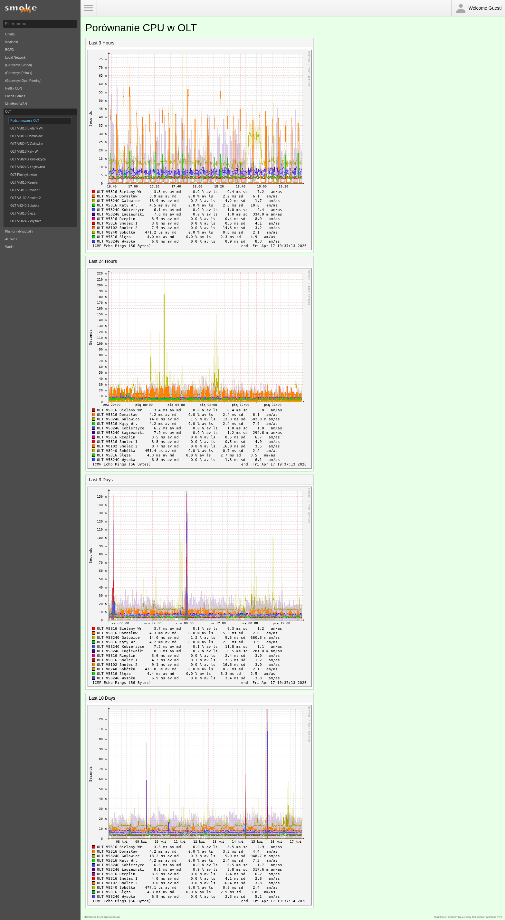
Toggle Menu (89, 8)
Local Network (15, 57)
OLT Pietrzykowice (23, 175)
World (9, 247)
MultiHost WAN (16, 104)
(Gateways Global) (18, 65)
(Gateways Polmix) (18, 73)
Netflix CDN (13, 88)
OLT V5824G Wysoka (25, 221)
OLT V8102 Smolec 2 (25, 198)
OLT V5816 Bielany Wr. (26, 128)
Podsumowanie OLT (24, 120)
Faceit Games (15, 96)
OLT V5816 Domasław (26, 136)
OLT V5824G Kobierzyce (28, 159)
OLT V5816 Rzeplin (24, 182)
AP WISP (12, 239)
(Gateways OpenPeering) (23, 80)
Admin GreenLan (110, 916)
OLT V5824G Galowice (26, 144)
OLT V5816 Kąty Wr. (25, 151)
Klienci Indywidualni (19, 231)
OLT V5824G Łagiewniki (27, 167)
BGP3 (9, 50)
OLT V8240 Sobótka (24, 205)
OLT (8, 111)
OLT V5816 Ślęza (22, 213)
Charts (9, 34)
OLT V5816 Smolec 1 (25, 190)
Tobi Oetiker (479, 916)
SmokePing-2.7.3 (458, 916)
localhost (11, 42)
